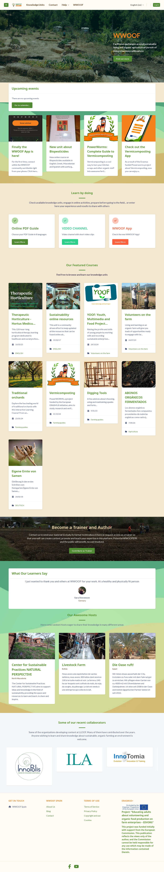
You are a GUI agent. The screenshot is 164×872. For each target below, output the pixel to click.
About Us (50, 806)
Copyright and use (92, 815)
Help (64, 4)
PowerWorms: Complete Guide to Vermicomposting (100, 151)
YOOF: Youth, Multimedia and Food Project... (98, 319)
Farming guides (21, 427)
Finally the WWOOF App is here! (22, 151)
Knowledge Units (35, 4)
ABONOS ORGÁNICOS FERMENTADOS (136, 397)
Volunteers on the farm (100, 353)
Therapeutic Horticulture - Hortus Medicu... (23, 319)
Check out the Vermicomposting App (137, 151)
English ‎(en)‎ (135, 5)
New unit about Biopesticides (61, 149)
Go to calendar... (22, 105)
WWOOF (78, 4)
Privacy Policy (90, 811)
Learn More (20, 242)
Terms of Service (91, 806)
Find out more (122, 59)
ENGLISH (19, 353)
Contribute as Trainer (82, 551)
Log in (156, 5)
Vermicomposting (62, 393)
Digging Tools (97, 393)
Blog (48, 811)
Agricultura (133, 431)
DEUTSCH (19, 505)
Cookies (88, 820)
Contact (53, 4)
